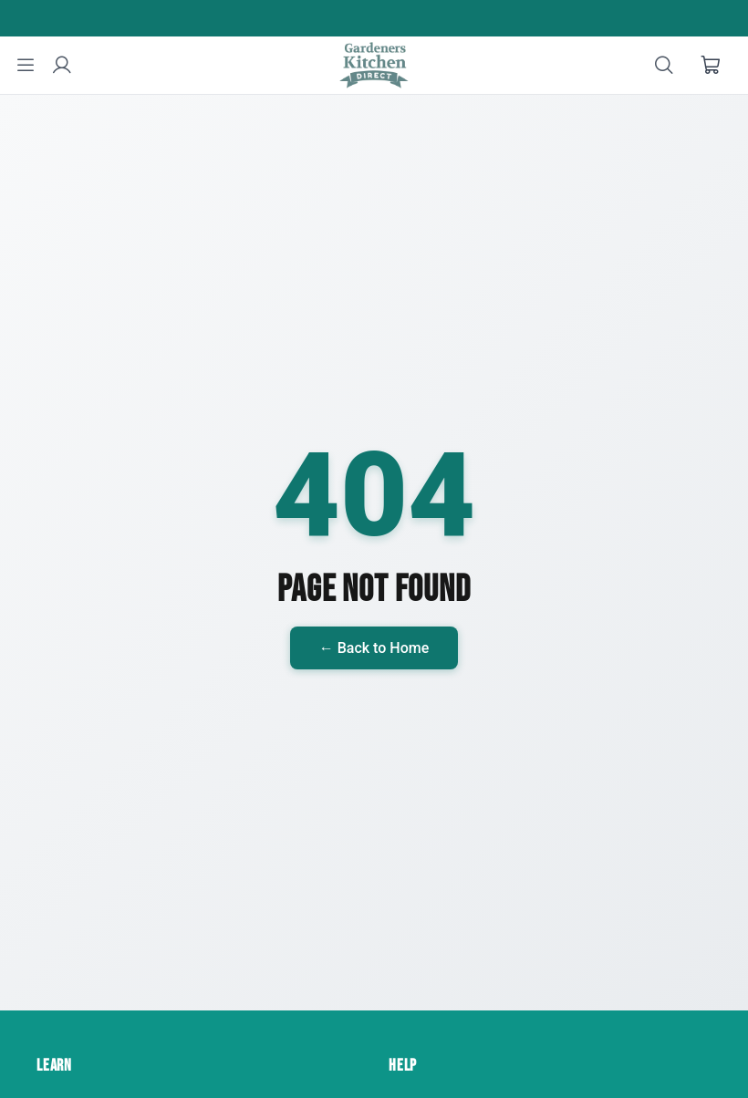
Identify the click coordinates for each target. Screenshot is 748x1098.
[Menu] (25, 65)
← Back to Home (374, 648)
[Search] (664, 65)
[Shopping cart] (711, 66)
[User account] (62, 65)
